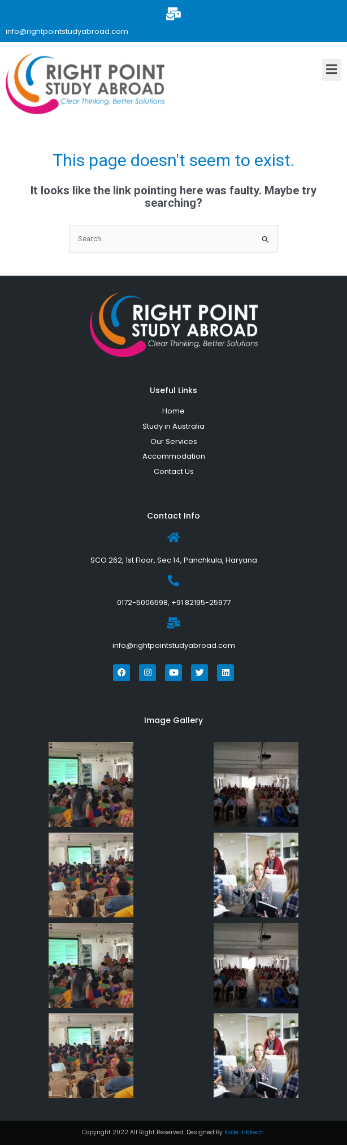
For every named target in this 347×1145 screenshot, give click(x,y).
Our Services (173, 441)
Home (173, 411)
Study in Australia (173, 426)
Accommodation (173, 456)
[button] (331, 69)
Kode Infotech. (244, 1132)
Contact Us (174, 471)
